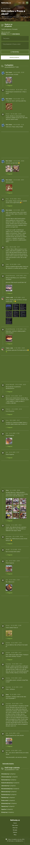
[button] (23, 3)
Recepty (15, 830)
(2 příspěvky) (8, 774)
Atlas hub (15, 827)
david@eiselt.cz (19, 841)
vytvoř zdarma (16, 34)
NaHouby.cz (6, 3)
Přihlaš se (3, 34)
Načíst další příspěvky (8, 763)
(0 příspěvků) (10, 782)
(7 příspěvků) (9, 777)
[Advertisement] (15, 144)
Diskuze (15, 832)
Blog (15, 834)
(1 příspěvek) (8, 797)
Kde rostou (15, 825)
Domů (15, 823)
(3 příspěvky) (9, 803)
